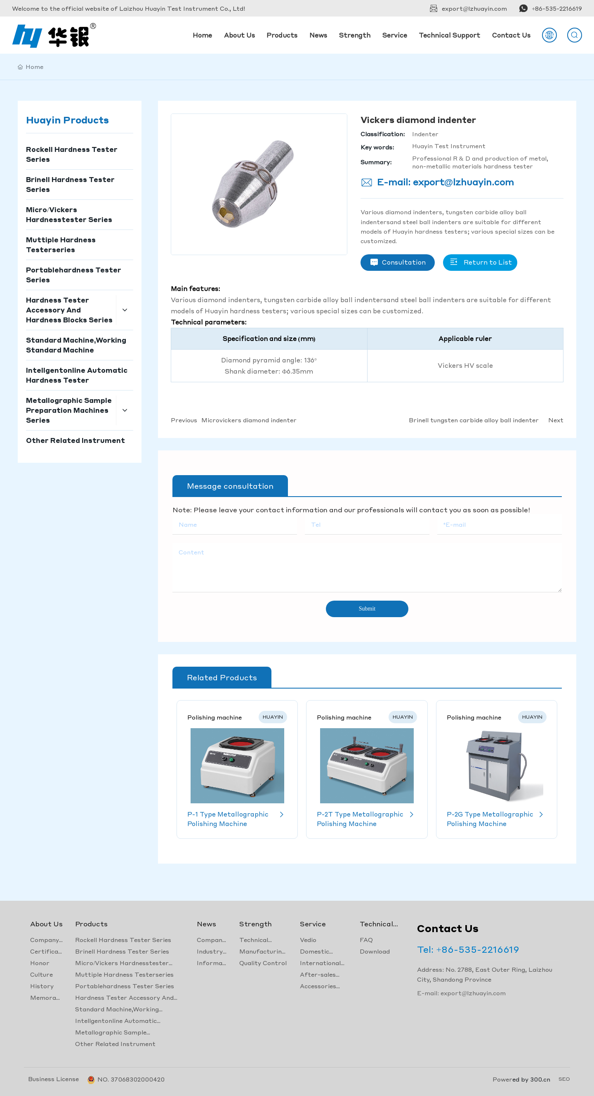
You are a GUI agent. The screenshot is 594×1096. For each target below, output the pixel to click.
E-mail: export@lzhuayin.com (445, 181)
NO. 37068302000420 (131, 1079)
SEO (564, 1079)
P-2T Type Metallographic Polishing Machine (367, 819)
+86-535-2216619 (557, 8)
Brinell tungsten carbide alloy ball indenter (474, 420)
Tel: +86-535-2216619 (468, 949)
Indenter (425, 133)
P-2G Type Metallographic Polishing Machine (497, 819)
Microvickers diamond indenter (249, 420)
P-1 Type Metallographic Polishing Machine (237, 819)
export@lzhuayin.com (474, 8)
